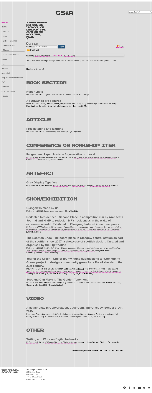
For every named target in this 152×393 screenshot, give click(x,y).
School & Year (9, 45)
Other (114, 60)
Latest (4, 64)
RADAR (5, 22)
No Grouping (69, 55)
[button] (62, 46)
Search (4, 60)
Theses (6, 50)
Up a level (32, 44)
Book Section (40, 60)
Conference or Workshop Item (67, 60)
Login (5, 96)
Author (6, 31)
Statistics (5, 87)
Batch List (32, 50)
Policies (5, 69)
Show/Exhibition (97, 60)
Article (50, 60)
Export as (30, 46)
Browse (5, 27)
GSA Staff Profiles (10, 55)
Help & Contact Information (12, 78)
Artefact (84, 60)
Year (5, 36)
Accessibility (6, 73)
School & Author (10, 41)
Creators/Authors (42, 55)
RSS (120, 46)
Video (107, 60)
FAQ (3, 82)
